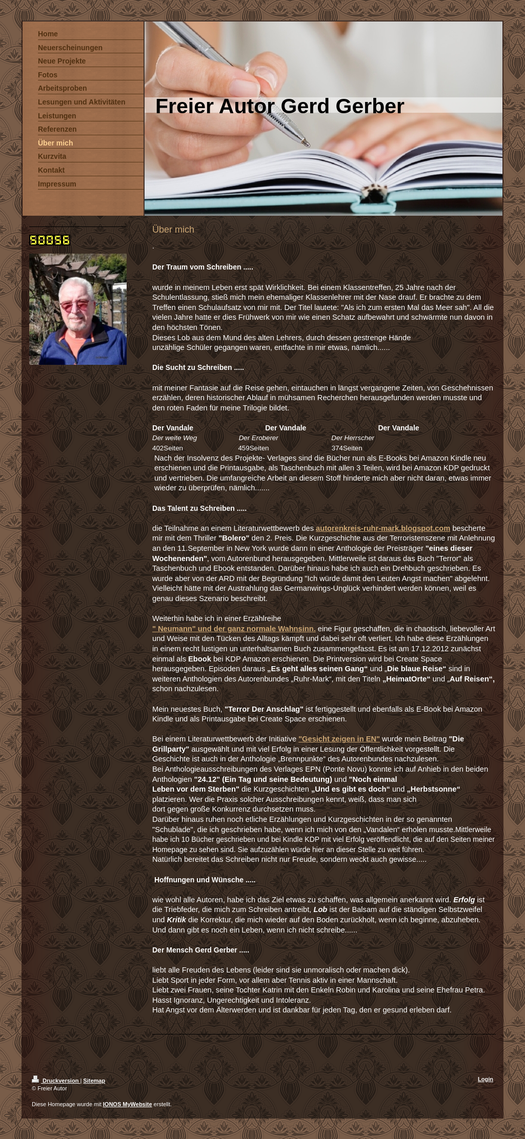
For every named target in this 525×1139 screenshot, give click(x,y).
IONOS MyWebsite (127, 1104)
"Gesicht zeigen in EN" (339, 739)
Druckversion (56, 1081)
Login (485, 1079)
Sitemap (94, 1081)
